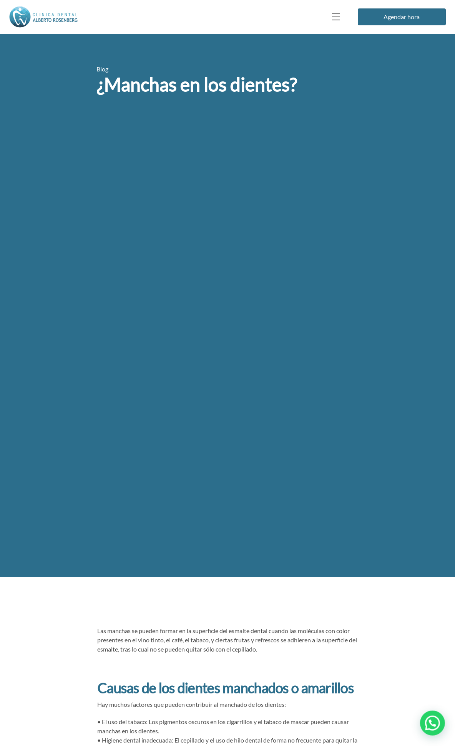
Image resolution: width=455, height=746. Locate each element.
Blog (102, 69)
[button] (433, 725)
